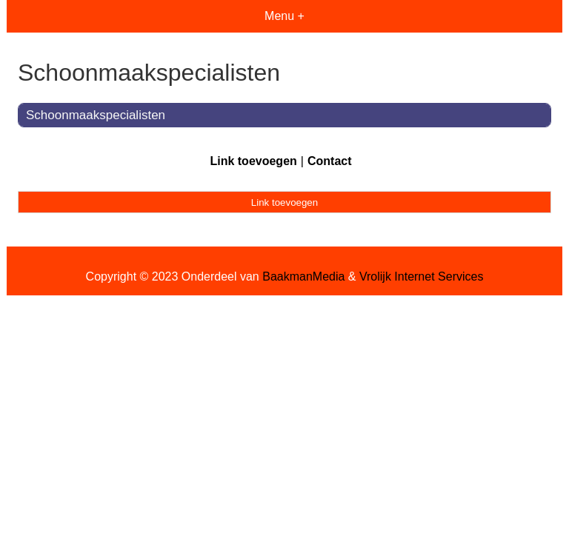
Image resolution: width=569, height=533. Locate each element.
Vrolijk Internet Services (421, 276)
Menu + (284, 16)
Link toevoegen (253, 161)
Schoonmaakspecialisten (95, 115)
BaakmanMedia (303, 276)
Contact (329, 161)
